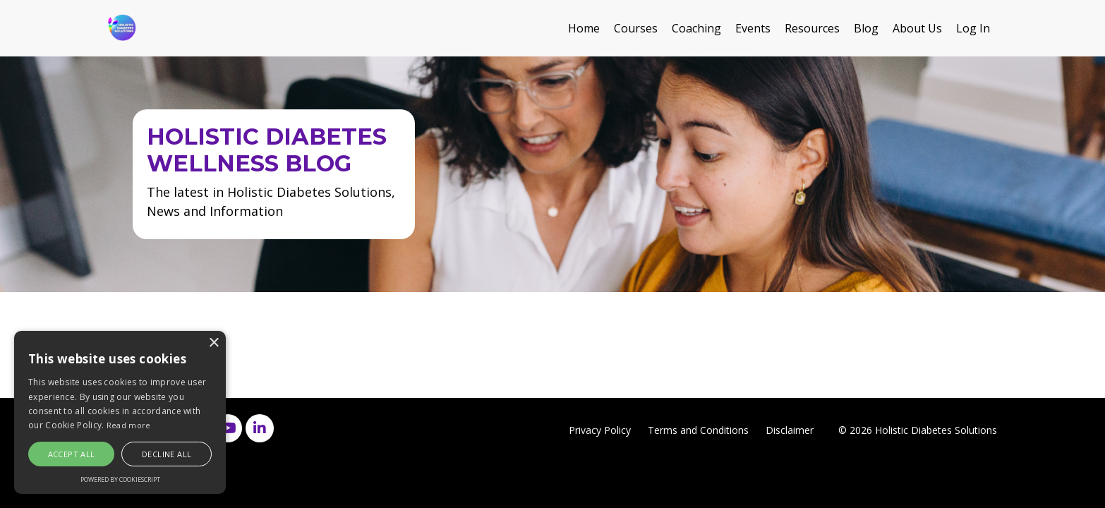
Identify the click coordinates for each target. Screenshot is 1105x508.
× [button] (213, 343)
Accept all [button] (71, 454)
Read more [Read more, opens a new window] (129, 425)
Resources (812, 28)
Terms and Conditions (698, 430)
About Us (917, 28)
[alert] (120, 412)
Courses (636, 28)
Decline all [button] (166, 454)
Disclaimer (790, 430)
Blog (866, 28)
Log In (973, 28)
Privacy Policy (600, 430)
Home (584, 28)
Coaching (696, 28)
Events (753, 28)
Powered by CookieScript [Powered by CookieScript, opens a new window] (120, 479)
